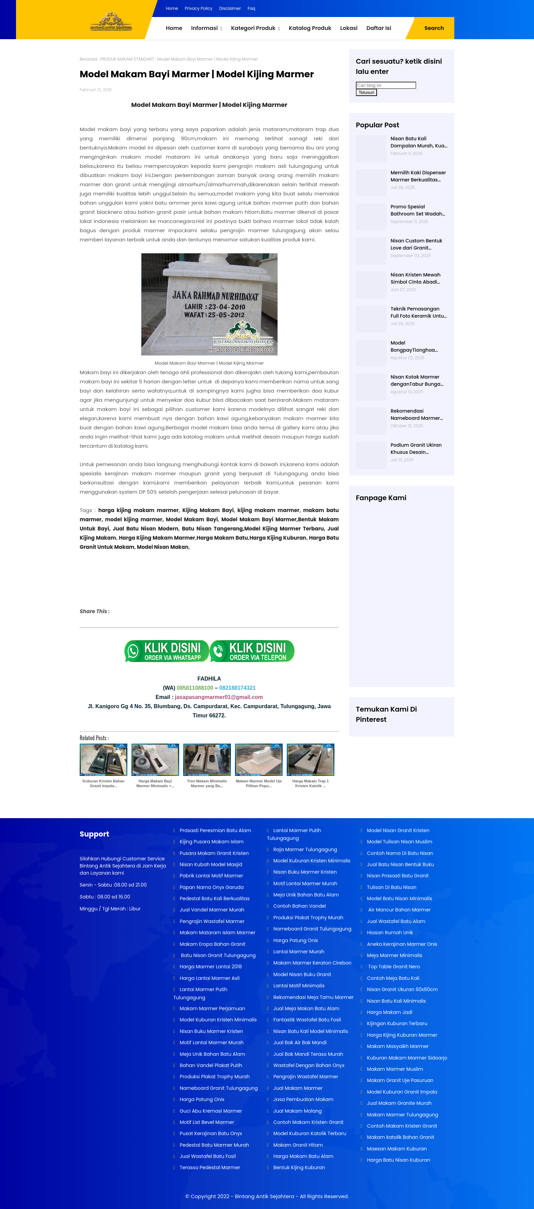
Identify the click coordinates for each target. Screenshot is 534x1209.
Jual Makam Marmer (297, 1088)
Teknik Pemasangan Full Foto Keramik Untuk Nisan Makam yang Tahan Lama (418, 312)
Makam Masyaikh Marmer (397, 1046)
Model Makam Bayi (192, 519)
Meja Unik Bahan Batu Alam (211, 1054)
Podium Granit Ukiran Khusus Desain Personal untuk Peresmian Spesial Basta (416, 449)
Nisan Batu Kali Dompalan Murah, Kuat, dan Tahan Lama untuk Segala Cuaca (419, 142)
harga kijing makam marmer (138, 510)
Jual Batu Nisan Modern (145, 528)
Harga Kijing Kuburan (277, 537)
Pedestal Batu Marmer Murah (213, 1145)
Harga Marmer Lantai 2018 (210, 966)
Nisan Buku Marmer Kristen (210, 1031)
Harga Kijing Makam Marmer (156, 537)
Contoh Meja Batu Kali (392, 978)
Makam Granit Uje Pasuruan (400, 1080)
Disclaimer (230, 8)
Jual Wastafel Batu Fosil (207, 1156)
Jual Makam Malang (297, 1111)
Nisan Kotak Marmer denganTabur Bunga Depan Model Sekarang (419, 380)
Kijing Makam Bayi (207, 510)
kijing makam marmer (268, 510)
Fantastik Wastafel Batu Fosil (306, 1019)
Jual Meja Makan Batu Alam (306, 1008)
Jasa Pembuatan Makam (302, 1099)
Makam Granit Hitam (297, 1145)
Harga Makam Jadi (389, 1012)
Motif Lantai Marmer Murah (211, 1042)
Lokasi (349, 28)
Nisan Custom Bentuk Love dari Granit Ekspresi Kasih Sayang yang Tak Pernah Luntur (419, 244)
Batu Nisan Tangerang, (213, 528)
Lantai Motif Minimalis (298, 985)
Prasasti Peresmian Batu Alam (214, 830)
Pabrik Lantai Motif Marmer (210, 875)
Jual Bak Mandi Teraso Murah (307, 1054)
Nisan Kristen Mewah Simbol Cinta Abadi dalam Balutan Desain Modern (417, 278)
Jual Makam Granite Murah (398, 1103)
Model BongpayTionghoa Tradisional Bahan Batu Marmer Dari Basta (418, 346)
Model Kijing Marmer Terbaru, (284, 528)
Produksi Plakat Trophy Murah (214, 1076)
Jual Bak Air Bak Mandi (299, 1042)
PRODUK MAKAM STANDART (127, 59)
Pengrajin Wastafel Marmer (211, 921)
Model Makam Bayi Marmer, (259, 519)
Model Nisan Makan (162, 547)
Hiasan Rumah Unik (389, 932)
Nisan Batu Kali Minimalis (396, 1001)
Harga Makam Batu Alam (302, 1156)
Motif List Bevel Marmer (206, 1122)
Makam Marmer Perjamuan (211, 1008)
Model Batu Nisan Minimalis (399, 898)
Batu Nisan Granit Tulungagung (217, 955)
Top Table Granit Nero (393, 966)
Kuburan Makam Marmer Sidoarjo (406, 1057)
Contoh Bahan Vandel (299, 906)
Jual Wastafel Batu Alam (395, 921)
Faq (251, 8)
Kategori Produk (253, 28)
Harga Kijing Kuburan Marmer (401, 1035)
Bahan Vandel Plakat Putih (210, 1065)
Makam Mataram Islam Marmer (216, 932)
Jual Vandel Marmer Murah (211, 909)
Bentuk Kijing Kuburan (298, 1167)
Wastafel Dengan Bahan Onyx (308, 1065)
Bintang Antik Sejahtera (264, 1196)
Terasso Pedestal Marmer (209, 1167)
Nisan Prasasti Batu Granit (397, 875)
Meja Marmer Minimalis (394, 955)
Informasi (204, 28)
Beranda (88, 59)
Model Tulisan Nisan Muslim (399, 841)
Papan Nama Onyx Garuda (211, 887)
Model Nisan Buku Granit (301, 974)
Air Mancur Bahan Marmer (398, 909)
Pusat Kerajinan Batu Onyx (210, 1133)
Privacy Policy (199, 8)
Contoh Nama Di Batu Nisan (399, 853)
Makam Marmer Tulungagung (402, 1114)
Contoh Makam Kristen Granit (307, 1122)
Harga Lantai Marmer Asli (208, 978)
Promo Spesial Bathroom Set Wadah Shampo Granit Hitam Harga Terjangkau (417, 210)
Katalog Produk (310, 28)
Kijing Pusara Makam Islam (211, 841)
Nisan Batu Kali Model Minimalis (310, 1031)
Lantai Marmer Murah (298, 951)
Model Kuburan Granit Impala (401, 1091)
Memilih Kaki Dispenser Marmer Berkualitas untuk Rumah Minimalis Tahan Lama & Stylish (419, 176)
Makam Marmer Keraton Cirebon (311, 962)
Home (172, 8)
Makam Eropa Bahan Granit (211, 944)
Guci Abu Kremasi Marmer (210, 1111)
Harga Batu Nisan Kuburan (398, 1160)
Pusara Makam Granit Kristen (213, 853)
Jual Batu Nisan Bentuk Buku (400, 864)
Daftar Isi (378, 28)
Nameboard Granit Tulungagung (218, 1088)
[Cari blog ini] (386, 85)
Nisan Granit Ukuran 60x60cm (402, 989)
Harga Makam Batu (222, 537)
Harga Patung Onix (201, 1099)
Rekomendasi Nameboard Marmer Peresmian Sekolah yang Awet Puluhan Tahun (415, 415)
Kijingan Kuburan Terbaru (396, 1023)
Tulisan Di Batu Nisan (391, 887)
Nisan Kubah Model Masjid (210, 864)
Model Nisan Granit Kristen (397, 830)
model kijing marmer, (134, 519)
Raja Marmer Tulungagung (304, 849)
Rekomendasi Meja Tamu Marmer (313, 997)
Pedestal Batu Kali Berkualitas (214, 898)
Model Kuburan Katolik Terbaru (309, 1133)
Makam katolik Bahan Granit (400, 1137)
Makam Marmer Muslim (394, 1069)
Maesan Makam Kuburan (396, 1148)
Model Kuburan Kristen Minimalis (217, 1019)
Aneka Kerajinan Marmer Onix (401, 944)
